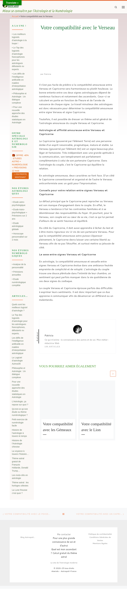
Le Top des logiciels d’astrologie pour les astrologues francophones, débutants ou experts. (20, 324)
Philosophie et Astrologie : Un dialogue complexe (19, 373)
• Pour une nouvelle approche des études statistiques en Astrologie (18, 115)
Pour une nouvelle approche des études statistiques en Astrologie (18, 390)
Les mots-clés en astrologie (20, 477)
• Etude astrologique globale (17, 227)
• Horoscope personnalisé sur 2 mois (19, 237)
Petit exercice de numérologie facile (20, 423)
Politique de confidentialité (100, 535)
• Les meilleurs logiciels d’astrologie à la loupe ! (19, 39)
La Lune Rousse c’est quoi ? (19, 492)
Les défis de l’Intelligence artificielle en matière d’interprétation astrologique (19, 346)
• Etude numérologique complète (19, 283)
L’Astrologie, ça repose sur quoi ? (20, 403)
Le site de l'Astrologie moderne (63, 563)
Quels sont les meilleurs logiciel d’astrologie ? (19, 308)
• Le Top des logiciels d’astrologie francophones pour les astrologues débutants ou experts (18, 59)
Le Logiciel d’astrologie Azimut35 (17, 361)
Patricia (47, 75)
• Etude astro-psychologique (18, 204)
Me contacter (64, 535)
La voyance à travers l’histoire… (20, 453)
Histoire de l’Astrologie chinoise (17, 444)
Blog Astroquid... (27, 538)
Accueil (15, 16)
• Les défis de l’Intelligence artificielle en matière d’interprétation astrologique (19, 82)
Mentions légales (100, 544)
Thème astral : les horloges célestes (20, 484)
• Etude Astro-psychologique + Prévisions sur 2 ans (19, 215)
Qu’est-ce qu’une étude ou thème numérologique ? (20, 412)
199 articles (52, 347)
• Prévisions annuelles (17, 274)
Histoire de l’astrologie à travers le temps (19, 433)
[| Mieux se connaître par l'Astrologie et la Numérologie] (11, 5)
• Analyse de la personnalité (19, 266)
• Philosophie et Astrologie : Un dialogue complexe (19, 99)
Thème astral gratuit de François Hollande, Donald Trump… (20, 465)
